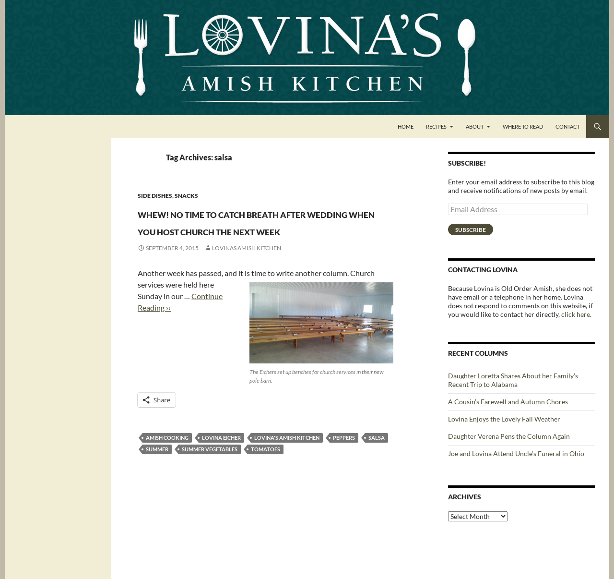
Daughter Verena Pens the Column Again (509, 436)
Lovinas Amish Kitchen (246, 282)
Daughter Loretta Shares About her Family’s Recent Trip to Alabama (513, 380)
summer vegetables (209, 484)
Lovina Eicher (221, 472)
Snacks (186, 195)
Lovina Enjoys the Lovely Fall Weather (504, 419)
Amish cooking (167, 472)
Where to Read (523, 126)
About (475, 126)
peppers (344, 472)
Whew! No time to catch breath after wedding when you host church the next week (260, 238)
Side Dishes (155, 195)
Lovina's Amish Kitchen (286, 472)
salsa (376, 472)
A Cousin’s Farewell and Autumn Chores (508, 402)
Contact (567, 126)
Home (405, 126)
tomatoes (265, 484)
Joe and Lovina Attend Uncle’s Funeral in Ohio (516, 453)
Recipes (436, 126)
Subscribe (470, 229)
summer (157, 484)
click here (575, 314)
